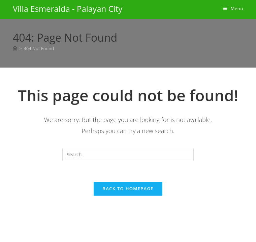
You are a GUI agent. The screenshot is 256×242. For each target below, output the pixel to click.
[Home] (15, 48)
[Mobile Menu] (233, 8)
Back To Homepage (127, 189)
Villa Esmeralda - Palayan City (67, 8)
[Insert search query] (128, 154)
